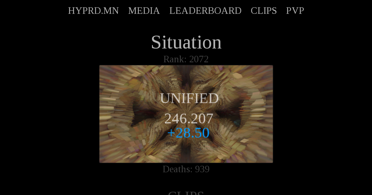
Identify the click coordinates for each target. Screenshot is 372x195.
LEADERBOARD (205, 10)
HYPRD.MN (93, 10)
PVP (295, 10)
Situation (186, 42)
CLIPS (264, 10)
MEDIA (144, 10)
